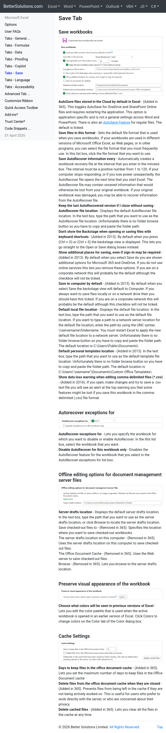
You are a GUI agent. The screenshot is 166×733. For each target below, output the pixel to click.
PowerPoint (89, 6)
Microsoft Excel (17, 18)
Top (160, 727)
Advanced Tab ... (17, 94)
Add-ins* (11, 115)
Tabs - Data (13, 52)
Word (68, 6)
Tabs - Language (17, 80)
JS (142, 6)
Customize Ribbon (19, 101)
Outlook (112, 6)
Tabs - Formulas (17, 45)
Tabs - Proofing (16, 59)
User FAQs (13, 31)
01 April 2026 (15, 135)
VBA (129, 6)
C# (153, 6)
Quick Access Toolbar (21, 108)
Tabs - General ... (17, 38)
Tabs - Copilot (15, 66)
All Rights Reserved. (124, 727)
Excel (52, 6)
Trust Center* (15, 122)
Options (11, 25)
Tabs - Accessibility (19, 87)
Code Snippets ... (18, 128)
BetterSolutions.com (23, 6)
